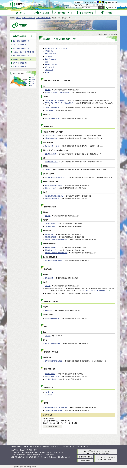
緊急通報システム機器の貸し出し (55, 177)
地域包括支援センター (52, 376)
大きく (92, 5)
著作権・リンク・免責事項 (32, 447)
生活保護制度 (49, 278)
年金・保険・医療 (50, 54)
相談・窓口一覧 (50, 67)
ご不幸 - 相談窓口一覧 (20, 63)
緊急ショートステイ (51, 188)
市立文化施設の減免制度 (52, 344)
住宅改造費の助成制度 (52, 318)
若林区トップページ (28, 18)
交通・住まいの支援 (51, 59)
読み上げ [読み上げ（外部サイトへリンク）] (79, 2)
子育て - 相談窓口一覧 (20, 45)
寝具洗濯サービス (50, 154)
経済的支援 (48, 56)
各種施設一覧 (49, 70)
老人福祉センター (50, 392)
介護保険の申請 (50, 226)
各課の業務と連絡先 (85, 457)
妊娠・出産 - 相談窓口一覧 (21, 41)
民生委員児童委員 (50, 379)
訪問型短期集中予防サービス (54, 108)
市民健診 (47, 90)
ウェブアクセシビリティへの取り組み (75, 447)
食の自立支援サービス (52, 146)
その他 (47, 72)
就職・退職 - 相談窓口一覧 (21, 56)
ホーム (18, 18)
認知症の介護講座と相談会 (53, 410)
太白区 (32, 83)
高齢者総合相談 (50, 374)
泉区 (31, 85)
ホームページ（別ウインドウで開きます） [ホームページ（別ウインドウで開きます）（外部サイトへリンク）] (94, 290)
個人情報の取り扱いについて (51, 447)
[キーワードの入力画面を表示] (66, 7)
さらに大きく (99, 5)
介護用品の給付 (50, 135)
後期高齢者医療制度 (51, 247)
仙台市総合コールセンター (92, 451)
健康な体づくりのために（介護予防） (57, 48)
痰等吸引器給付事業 (51, 138)
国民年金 (47, 216)
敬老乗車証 (48, 310)
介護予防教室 (49, 110)
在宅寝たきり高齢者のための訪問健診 (57, 92)
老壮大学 (47, 336)
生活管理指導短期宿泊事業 (53, 185)
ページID (78, 8)
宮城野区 (32, 79)
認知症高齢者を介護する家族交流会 (56, 407)
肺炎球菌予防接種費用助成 (53, 261)
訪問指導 (47, 169)
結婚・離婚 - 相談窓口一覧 (21, 48)
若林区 (32, 81)
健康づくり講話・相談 (52, 118)
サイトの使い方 (17, 447)
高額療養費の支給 (50, 237)
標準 (95, 2)
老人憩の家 (48, 395)
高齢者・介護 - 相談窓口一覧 (22, 59)
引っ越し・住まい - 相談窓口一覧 (23, 52)
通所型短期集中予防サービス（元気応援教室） (59, 103)
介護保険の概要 (50, 224)
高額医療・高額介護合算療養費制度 (56, 239)
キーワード (70, 8)
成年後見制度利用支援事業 (53, 361)
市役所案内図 (85, 460)
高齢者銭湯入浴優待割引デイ (54, 196)
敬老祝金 (47, 286)
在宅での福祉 (49, 51)
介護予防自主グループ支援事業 (55, 100)
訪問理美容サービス (51, 162)
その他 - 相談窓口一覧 (20, 66)
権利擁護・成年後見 (51, 64)
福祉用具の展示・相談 (52, 198)
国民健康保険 (49, 234)
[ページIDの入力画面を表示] (75, 7)
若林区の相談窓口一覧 (43, 18)
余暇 (46, 62)
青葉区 (32, 77)
